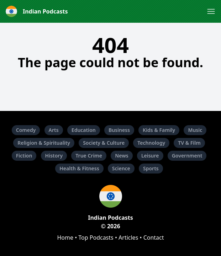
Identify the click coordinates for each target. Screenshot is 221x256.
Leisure (150, 155)
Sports (151, 168)
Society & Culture (104, 142)
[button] (211, 11)
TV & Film (189, 142)
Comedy (26, 130)
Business (119, 130)
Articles (128, 237)
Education (84, 130)
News (121, 155)
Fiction (24, 155)
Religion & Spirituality (43, 142)
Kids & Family (159, 130)
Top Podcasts (95, 237)
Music (195, 130)
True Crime (88, 155)
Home (65, 237)
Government (187, 155)
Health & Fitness (79, 168)
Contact (153, 237)
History (54, 155)
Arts (54, 130)
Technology (151, 142)
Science (121, 168)
